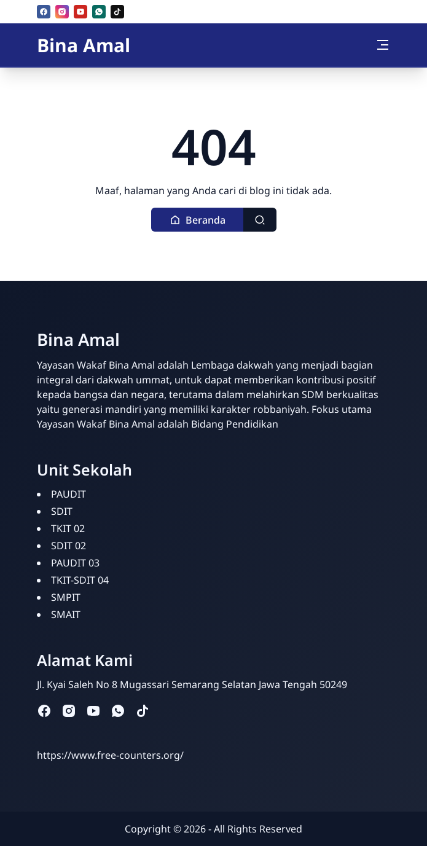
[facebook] (43, 11)
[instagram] (62, 11)
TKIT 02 (68, 528)
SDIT (61, 511)
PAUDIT (68, 494)
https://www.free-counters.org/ (110, 755)
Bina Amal (83, 45)
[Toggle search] (259, 220)
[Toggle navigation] (383, 45)
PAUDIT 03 (75, 563)
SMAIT (65, 614)
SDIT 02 (68, 545)
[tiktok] (117, 11)
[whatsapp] (99, 11)
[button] (197, 220)
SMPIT (65, 597)
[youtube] (80, 11)
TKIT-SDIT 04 (80, 580)
